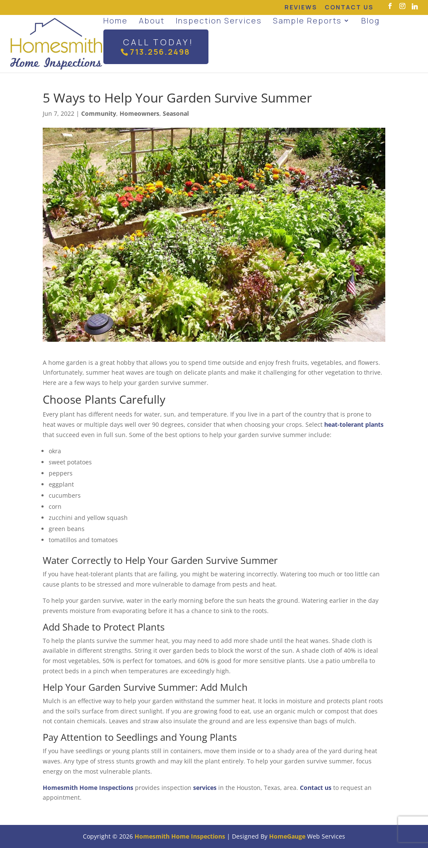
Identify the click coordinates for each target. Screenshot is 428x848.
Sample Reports (307, 20)
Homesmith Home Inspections (88, 787)
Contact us (315, 787)
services (205, 787)
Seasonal (176, 113)
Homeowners (139, 113)
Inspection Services (219, 20)
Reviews (300, 7)
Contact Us (349, 7)
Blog (370, 20)
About (151, 20)
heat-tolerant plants (354, 424)
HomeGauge (287, 836)
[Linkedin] (415, 6)
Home (115, 20)
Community (98, 113)
